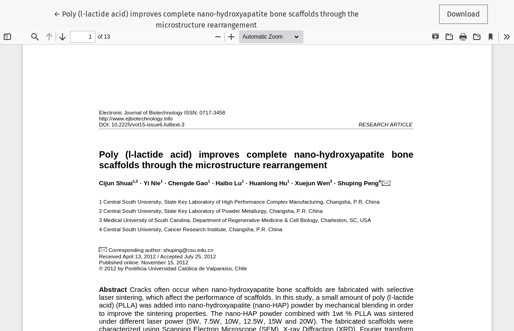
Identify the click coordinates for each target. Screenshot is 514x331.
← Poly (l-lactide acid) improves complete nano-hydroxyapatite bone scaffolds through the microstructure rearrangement (206, 18)
